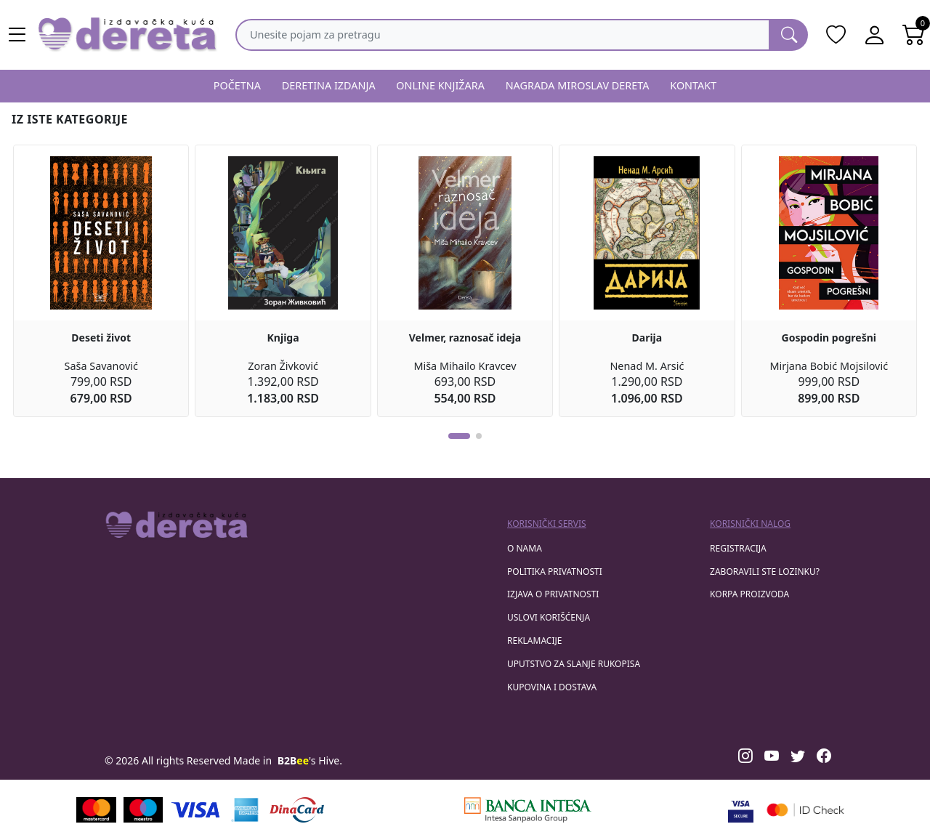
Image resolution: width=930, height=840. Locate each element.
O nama (524, 548)
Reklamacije (534, 640)
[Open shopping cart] (914, 34)
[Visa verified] (740, 810)
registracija (738, 548)
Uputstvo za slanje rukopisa (573, 664)
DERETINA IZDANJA (329, 85)
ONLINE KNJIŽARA (440, 85)
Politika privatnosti (554, 571)
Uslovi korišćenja (548, 617)
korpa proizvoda (749, 594)
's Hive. (310, 760)
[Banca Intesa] (527, 810)
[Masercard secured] (805, 810)
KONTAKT (693, 85)
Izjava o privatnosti (553, 594)
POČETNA (237, 85)
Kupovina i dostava (552, 687)
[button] (459, 436)
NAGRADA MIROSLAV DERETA (578, 85)
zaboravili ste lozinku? (765, 571)
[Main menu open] (17, 34)
